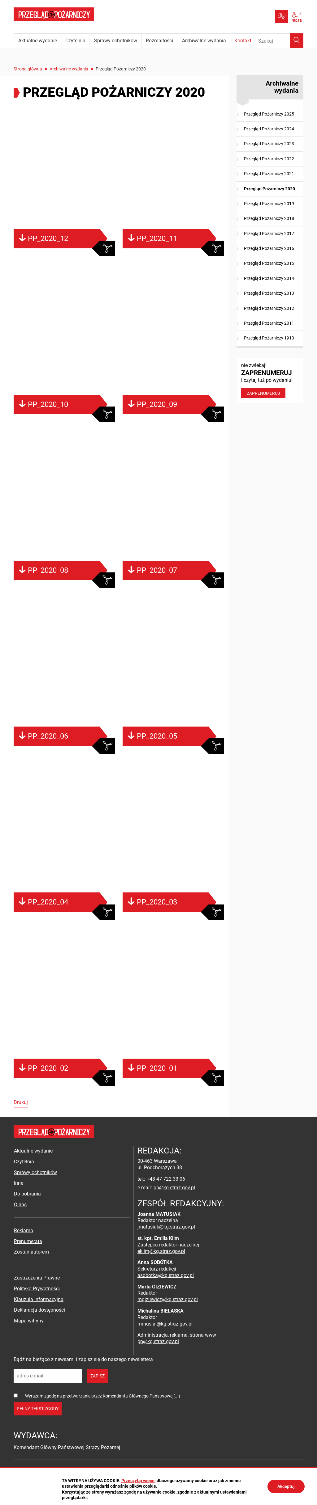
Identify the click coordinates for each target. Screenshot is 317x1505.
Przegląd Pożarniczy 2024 (269, 128)
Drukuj (21, 1102)
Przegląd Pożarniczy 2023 (269, 143)
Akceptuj (286, 1486)
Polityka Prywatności (37, 1289)
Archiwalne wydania (69, 68)
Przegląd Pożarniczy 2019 (269, 203)
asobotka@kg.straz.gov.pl (165, 1275)
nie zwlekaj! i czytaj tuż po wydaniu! (270, 380)
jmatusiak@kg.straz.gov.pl (166, 1227)
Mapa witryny (29, 1321)
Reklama (23, 1230)
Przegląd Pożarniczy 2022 (269, 158)
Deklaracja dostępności (39, 1310)
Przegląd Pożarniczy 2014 (269, 278)
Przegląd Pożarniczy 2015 (269, 263)
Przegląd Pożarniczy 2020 (269, 188)
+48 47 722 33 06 (166, 1179)
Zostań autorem (31, 1252)
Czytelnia (24, 1162)
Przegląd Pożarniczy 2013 (269, 293)
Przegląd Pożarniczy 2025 (269, 114)
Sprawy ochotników (35, 1172)
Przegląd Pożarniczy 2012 (269, 308)
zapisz (97, 1375)
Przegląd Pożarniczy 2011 (269, 323)
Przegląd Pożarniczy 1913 (269, 337)
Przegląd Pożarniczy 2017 (269, 233)
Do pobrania (27, 1194)
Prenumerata (28, 1241)
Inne (18, 1183)
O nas (20, 1205)
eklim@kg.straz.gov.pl (161, 1251)
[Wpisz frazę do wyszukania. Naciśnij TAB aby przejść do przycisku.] (279, 40)
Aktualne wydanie (33, 1151)
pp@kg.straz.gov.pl (174, 1188)
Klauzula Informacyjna (38, 1299)
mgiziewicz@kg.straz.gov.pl (167, 1299)
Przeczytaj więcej (138, 1480)
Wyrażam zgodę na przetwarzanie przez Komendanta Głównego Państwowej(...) (102, 1395)
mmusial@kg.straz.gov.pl (165, 1324)
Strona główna (28, 68)
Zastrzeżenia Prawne (37, 1278)
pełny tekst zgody (38, 1408)
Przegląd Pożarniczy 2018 (269, 218)
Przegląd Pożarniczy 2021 (269, 173)
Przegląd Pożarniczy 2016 (269, 248)
